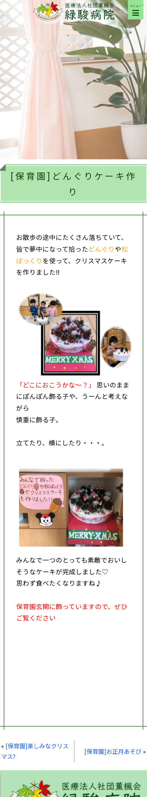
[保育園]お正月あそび (113, 751)
